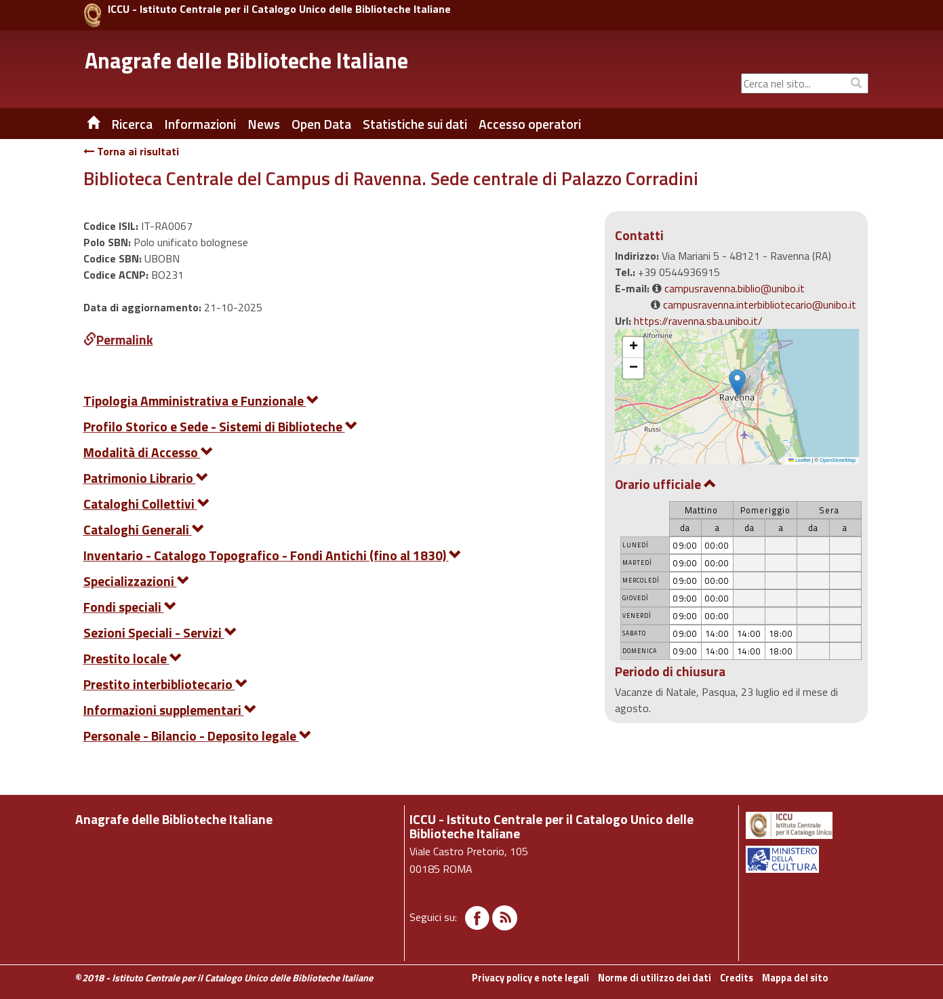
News (263, 124)
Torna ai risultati (131, 151)
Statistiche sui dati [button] (415, 124)
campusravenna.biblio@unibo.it (734, 288)
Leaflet (799, 460)
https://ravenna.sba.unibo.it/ (698, 321)
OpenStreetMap (838, 460)
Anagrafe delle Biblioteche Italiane (246, 60)
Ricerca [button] (132, 124)
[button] (737, 383)
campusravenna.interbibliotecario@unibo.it (759, 304)
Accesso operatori (530, 124)
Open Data (321, 124)
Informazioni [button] (200, 124)
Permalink (118, 339)
